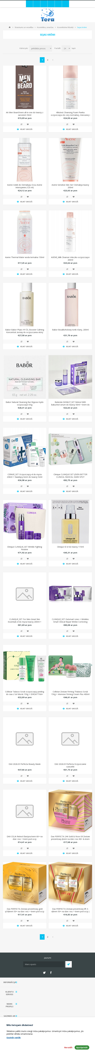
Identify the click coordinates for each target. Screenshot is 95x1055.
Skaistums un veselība (24, 27)
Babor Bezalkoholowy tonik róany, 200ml (70, 329)
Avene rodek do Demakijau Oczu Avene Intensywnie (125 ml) (24, 186)
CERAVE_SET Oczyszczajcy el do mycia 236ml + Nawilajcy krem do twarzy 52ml (24, 475)
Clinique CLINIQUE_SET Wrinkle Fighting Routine (24, 548)
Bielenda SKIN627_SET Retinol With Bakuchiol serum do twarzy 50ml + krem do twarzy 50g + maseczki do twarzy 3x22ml (70, 405)
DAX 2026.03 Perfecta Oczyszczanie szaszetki (70, 765)
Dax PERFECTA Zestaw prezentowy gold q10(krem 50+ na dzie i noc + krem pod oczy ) (24, 911)
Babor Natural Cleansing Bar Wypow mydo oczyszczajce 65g (24, 403)
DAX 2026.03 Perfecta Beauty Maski (25, 764)
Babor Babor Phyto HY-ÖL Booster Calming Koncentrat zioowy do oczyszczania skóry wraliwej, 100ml (24, 332)
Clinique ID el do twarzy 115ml (70, 547)
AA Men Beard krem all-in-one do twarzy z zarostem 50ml (24, 113)
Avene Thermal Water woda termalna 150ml (24, 257)
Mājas (9, 27)
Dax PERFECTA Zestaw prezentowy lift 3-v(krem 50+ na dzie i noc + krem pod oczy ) (70, 910)
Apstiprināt (82, 1047)
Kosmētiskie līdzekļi (65, 27)
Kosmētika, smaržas (45, 27)
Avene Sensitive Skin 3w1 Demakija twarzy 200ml (70, 186)
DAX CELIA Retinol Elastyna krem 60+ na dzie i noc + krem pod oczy (25, 837)
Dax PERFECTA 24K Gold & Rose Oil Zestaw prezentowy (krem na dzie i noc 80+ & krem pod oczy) (70, 839)
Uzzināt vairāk (14, 1037)
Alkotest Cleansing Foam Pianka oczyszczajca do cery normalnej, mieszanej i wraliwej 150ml (70, 115)
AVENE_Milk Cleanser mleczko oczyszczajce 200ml (70, 258)
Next (52, 60)
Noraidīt (68, 1047)
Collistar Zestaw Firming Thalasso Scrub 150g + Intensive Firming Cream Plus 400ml (70, 692)
